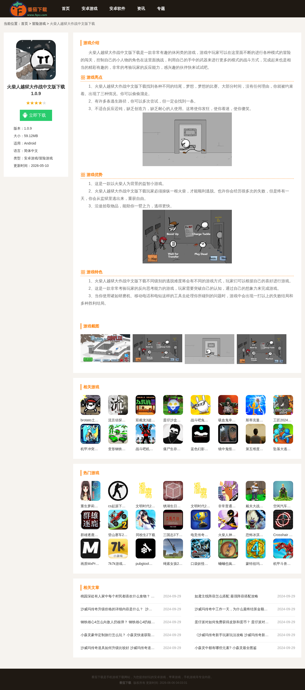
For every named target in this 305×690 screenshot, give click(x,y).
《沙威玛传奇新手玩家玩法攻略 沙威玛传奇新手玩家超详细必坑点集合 (232, 635)
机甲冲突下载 (90, 449)
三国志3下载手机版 (173, 535)
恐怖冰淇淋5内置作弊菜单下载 (256, 535)
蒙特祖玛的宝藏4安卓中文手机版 (256, 564)
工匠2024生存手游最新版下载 (283, 420)
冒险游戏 (39, 24)
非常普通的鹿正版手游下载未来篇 (228, 506)
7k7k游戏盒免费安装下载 (118, 564)
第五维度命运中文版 (256, 449)
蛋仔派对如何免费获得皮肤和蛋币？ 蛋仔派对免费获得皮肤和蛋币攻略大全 (232, 622)
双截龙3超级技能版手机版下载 (145, 420)
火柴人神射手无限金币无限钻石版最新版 (228, 535)
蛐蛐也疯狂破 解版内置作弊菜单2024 (228, 564)
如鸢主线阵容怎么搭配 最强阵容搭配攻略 (226, 596)
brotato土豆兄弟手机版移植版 (90, 420)
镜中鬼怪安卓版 (228, 449)
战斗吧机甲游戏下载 (145, 449)
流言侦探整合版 (118, 420)
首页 (66, 8)
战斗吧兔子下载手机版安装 (201, 420)
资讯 (141, 8)
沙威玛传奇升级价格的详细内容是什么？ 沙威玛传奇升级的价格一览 (118, 609)
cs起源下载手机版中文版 (118, 506)
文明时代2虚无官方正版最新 (201, 506)
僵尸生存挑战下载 (173, 449)
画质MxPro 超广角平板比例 (90, 564)
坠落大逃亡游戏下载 (283, 449)
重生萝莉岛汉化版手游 (90, 506)
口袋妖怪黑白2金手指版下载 (201, 564)
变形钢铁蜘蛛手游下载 (118, 449)
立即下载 (34, 115)
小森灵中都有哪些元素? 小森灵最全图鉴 (226, 648)
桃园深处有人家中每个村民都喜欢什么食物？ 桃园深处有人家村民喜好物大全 (118, 596)
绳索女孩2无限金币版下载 (173, 564)
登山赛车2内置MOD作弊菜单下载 (118, 535)
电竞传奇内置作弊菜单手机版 (201, 535)
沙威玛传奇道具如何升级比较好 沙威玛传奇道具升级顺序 (118, 648)
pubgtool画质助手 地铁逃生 (145, 564)
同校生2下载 (145, 535)
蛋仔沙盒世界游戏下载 (173, 420)
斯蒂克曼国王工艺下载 (256, 420)
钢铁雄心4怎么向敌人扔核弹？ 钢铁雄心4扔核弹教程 (118, 622)
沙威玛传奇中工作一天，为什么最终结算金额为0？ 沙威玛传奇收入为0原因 (232, 609)
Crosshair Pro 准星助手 (283, 535)
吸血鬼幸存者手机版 (228, 420)
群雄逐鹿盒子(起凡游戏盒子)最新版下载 (90, 535)
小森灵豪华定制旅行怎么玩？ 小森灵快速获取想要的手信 (118, 635)
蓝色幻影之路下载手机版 (201, 449)
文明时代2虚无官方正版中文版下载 (145, 506)
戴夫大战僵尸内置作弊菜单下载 (256, 506)
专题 (161, 8)
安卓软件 (117, 8)
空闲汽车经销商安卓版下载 (283, 506)
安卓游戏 (89, 8)
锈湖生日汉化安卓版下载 (173, 506)
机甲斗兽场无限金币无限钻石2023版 (283, 564)
